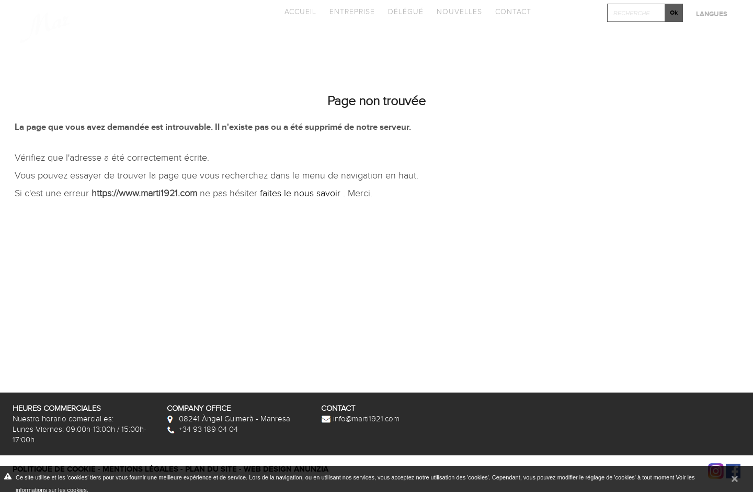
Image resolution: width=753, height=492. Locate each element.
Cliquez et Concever (584, 40)
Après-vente (694, 40)
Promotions (382, 40)
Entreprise (352, 11)
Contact (513, 11)
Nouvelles (459, 11)
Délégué (406, 11)
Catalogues (297, 40)
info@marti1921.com (360, 418)
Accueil (300, 11)
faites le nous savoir (301, 193)
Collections (212, 40)
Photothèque (472, 40)
